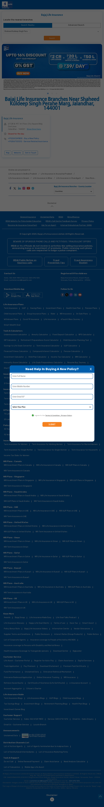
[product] (52, 407)
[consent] (33, 415)
